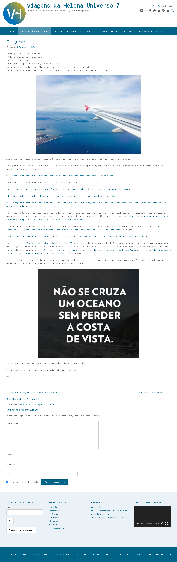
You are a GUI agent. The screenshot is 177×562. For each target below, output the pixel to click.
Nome (10, 455)
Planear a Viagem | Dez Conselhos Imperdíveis (34, 392)
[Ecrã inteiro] (166, 523)
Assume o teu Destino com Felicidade (109, 518)
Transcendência (56, 528)
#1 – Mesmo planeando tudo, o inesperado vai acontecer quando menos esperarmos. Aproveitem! (60, 175)
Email (10, 464)
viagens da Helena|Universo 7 (73, 5)
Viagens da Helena (62, 554)
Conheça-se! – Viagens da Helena (37, 404)
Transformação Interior (34, 31)
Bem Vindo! (96, 507)
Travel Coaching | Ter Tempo (116, 31)
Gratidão (53, 507)
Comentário (12, 423)
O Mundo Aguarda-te (100, 514)
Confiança (53, 514)
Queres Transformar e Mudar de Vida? (109, 511)
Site (8, 474)
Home (12, 31)
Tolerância (54, 518)
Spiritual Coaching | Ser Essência (74, 31)
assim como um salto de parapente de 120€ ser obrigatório (90, 229)
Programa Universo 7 (150, 31)
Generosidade (55, 511)
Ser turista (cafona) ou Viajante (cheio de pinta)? (41, 243)
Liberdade (53, 521)
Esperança (53, 524)
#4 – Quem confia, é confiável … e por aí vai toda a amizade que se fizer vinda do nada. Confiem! (64, 196)
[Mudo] (162, 523)
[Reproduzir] (137, 523)
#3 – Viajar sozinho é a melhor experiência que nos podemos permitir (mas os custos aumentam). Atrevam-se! (69, 189)
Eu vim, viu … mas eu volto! (153, 392)
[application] (152, 516)
